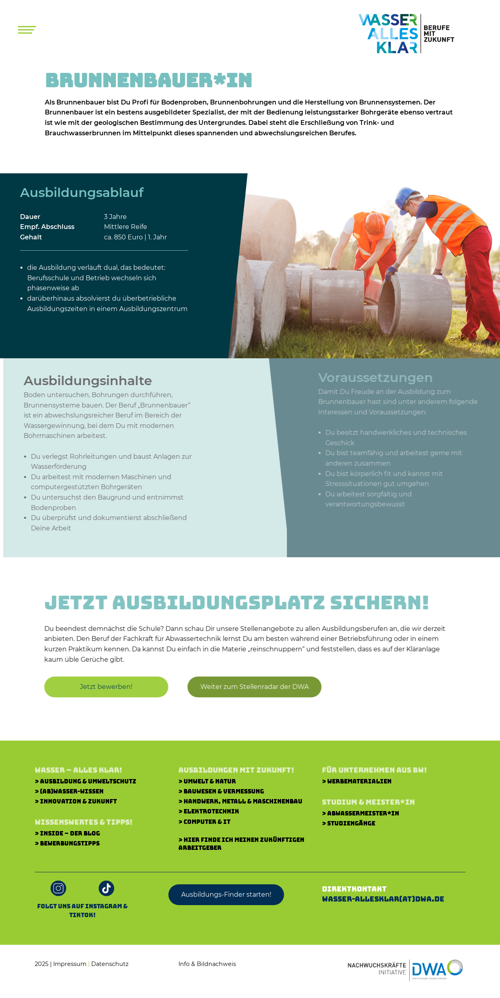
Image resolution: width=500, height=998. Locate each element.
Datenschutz (109, 964)
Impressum (69, 964)
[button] (251, 687)
